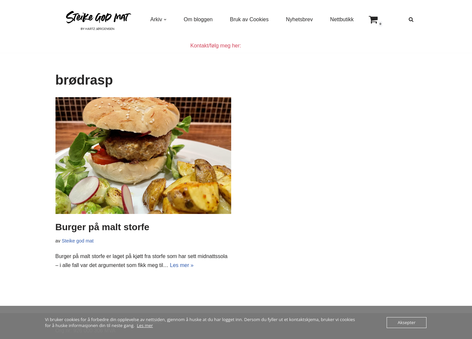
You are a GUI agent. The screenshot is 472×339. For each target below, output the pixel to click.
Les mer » (182, 265)
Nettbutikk (342, 19)
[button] (165, 19)
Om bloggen (198, 19)
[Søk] (411, 19)
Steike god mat (78, 240)
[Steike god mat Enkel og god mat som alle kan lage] (97, 19)
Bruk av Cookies (249, 19)
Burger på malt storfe (102, 227)
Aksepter (407, 322)
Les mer (145, 325)
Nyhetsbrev (299, 19)
